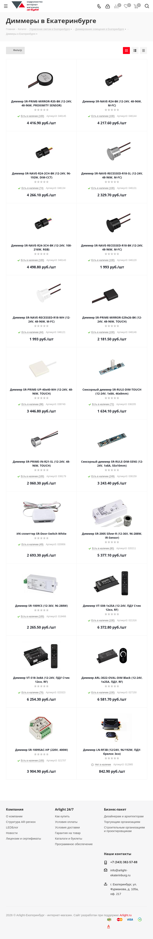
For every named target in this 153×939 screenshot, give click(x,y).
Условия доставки (67, 827)
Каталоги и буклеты (68, 838)
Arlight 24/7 (64, 809)
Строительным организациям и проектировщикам (124, 829)
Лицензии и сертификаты (23, 838)
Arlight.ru (126, 915)
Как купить (62, 816)
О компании (14, 816)
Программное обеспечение (74, 844)
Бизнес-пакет (115, 809)
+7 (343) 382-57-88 (123, 862)
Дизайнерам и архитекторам (124, 816)
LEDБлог (12, 827)
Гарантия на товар (67, 833)
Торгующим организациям (122, 821)
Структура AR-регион (20, 821)
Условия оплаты (66, 821)
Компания (14, 809)
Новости (12, 833)
